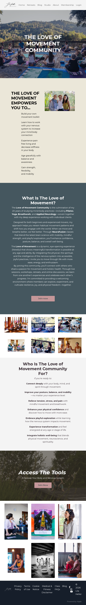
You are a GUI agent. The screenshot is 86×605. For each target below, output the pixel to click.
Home (21, 5)
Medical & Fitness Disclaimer (47, 589)
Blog (39, 5)
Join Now (43, 485)
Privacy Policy (18, 588)
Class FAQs (57, 588)
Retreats (30, 5)
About (55, 5)
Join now (43, 298)
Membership (67, 5)
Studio (47, 5)
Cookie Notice (35, 588)
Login (79, 5)
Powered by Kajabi (74, 602)
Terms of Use (27, 588)
